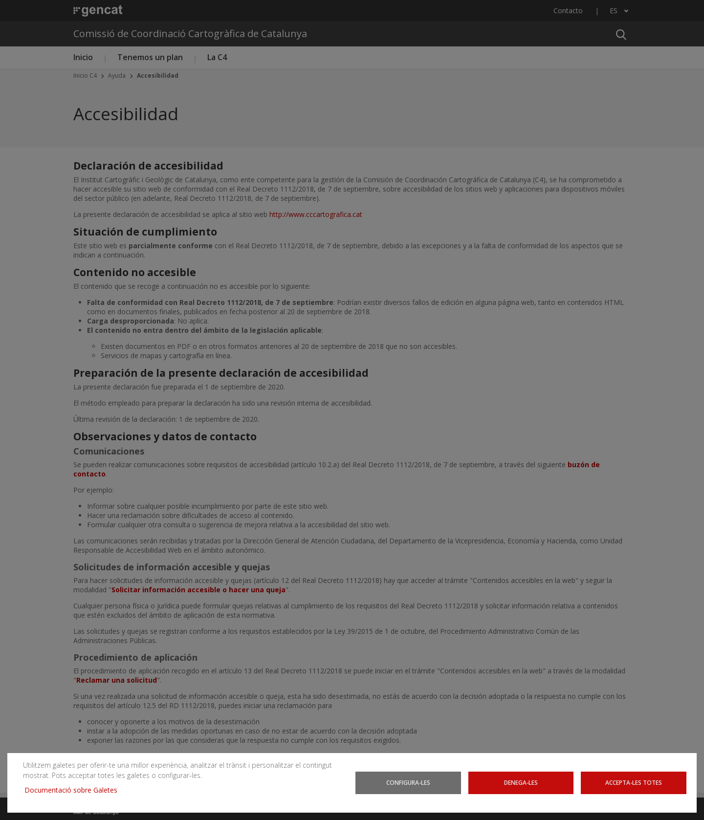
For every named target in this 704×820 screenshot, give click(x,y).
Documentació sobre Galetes (74, 790)
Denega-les (521, 782)
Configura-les (408, 782)
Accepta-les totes (633, 782)
